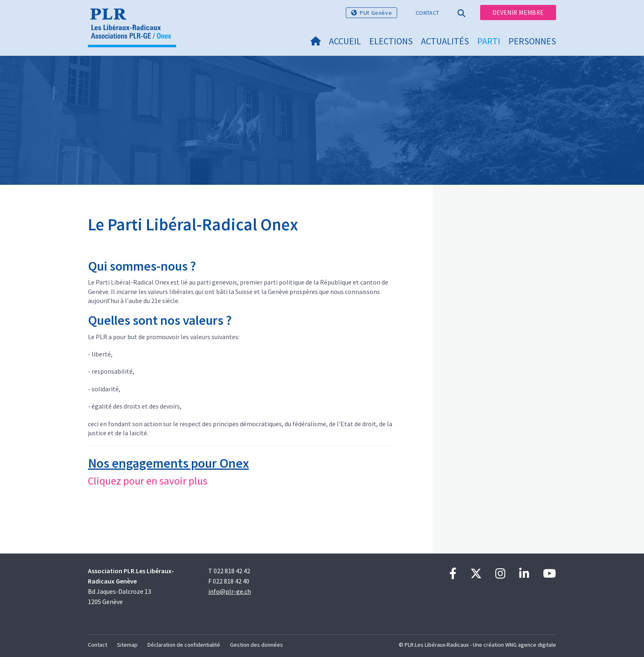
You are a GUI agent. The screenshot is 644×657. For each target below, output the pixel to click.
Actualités (445, 41)
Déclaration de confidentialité (183, 644)
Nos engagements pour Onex (168, 463)
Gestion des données (256, 644)
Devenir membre (518, 12)
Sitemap (127, 644)
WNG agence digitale (530, 644)
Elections (391, 41)
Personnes (532, 41)
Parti (488, 41)
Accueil (345, 41)
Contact (427, 12)
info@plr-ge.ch (229, 591)
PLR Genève (376, 12)
